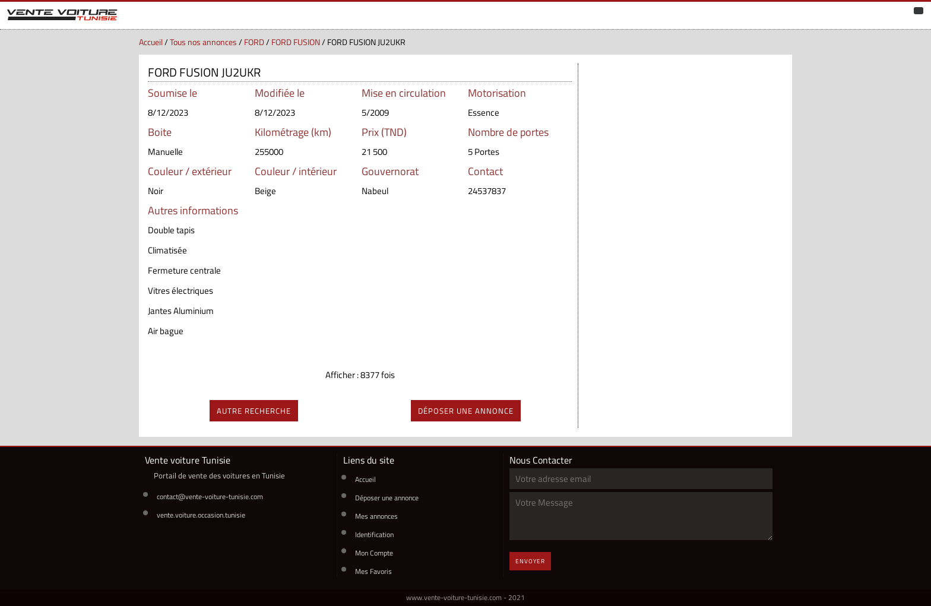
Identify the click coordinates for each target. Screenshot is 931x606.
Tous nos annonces (203, 42)
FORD (254, 42)
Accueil (151, 42)
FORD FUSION (295, 42)
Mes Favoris (373, 571)
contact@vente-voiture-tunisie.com (210, 496)
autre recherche (254, 411)
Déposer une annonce (387, 497)
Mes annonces (376, 516)
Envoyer (530, 561)
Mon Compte (374, 553)
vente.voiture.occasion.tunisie (201, 515)
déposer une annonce (466, 411)
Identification (374, 534)
